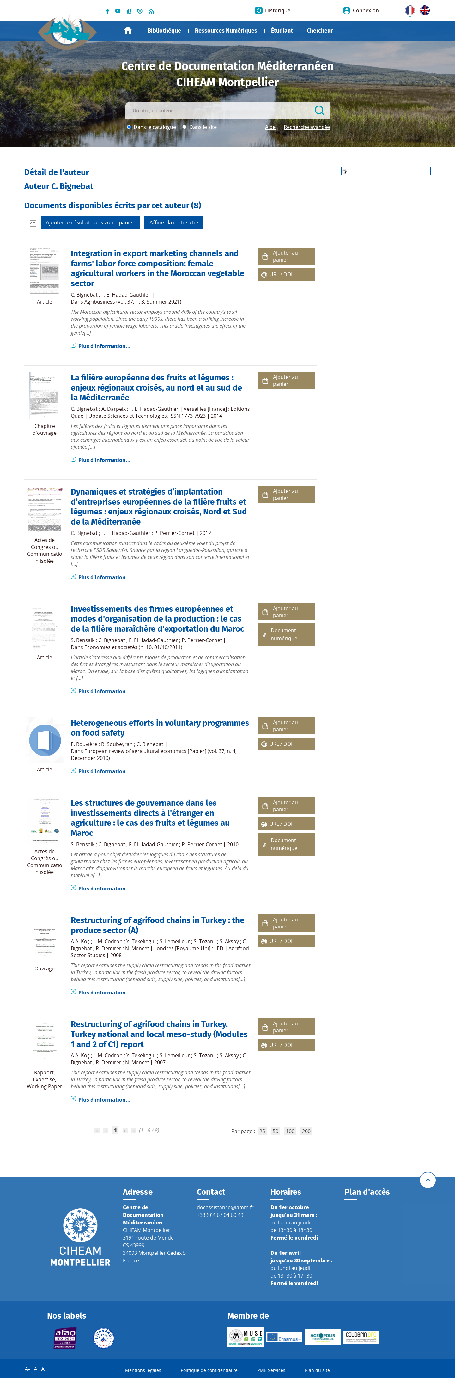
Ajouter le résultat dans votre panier (90, 222)
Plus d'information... (104, 346)
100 (290, 1131)
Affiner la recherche (173, 222)
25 (262, 1131)
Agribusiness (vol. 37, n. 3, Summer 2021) (132, 301)
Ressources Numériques (226, 30)
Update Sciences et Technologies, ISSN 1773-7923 (147, 415)
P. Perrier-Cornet (174, 533)
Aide (270, 127)
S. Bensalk (82, 640)
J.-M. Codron (108, 941)
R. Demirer (108, 948)
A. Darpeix (113, 408)
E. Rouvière (84, 744)
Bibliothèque (164, 30)
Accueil (128, 30)
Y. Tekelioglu (141, 941)
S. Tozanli (205, 941)
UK (423, 9)
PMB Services (271, 1370)
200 (306, 1131)
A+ (44, 1369)
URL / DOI (281, 274)
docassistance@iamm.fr (225, 1207)
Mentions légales (143, 1370)
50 (275, 1131)
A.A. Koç (80, 941)
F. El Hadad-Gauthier (125, 294)
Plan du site (317, 1370)
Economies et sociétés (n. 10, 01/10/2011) (133, 647)
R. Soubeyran (117, 744)
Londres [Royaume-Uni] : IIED (188, 948)
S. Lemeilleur (175, 941)
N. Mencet (137, 948)
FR (408, 9)
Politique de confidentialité (209, 1370)
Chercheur (320, 30)
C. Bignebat (84, 294)
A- (27, 1369)
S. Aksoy (229, 941)
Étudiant (282, 30)
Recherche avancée (307, 127)
